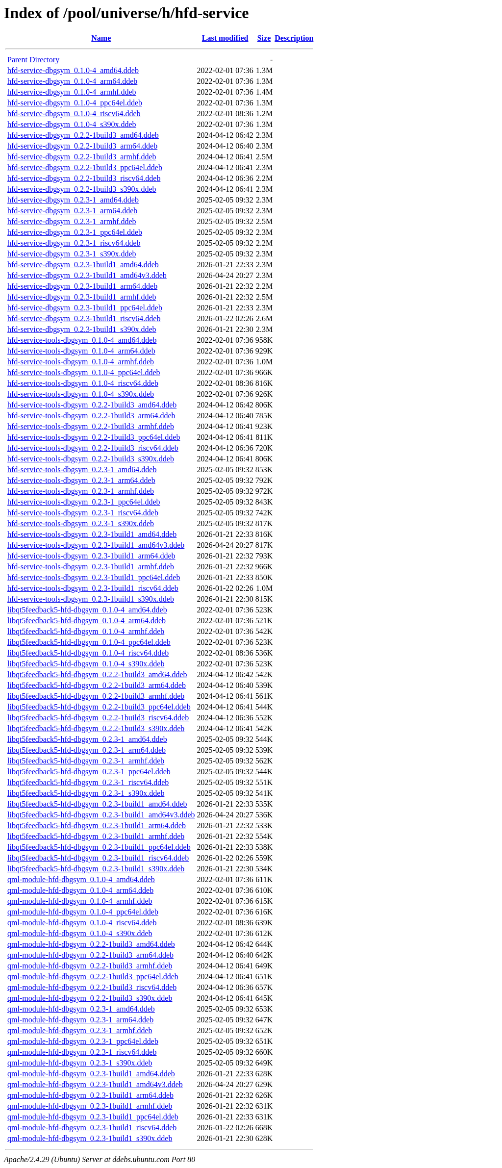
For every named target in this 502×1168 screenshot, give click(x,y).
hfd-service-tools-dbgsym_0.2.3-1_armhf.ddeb (80, 491)
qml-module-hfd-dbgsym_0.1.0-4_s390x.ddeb (79, 933)
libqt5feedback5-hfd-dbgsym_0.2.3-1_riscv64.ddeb (88, 782)
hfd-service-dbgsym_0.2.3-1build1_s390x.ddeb (81, 329)
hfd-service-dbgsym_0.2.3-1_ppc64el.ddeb (74, 232)
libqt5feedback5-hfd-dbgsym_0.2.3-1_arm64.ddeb (86, 750)
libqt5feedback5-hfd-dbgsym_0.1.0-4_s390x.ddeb (85, 664)
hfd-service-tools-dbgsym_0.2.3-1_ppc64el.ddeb (83, 502)
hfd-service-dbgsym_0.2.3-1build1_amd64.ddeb (83, 264)
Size (264, 38)
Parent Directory (33, 59)
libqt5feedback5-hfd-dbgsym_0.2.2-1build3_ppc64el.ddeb (99, 707)
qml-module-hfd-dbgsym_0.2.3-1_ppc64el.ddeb (82, 1041)
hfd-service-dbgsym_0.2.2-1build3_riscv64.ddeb (83, 178)
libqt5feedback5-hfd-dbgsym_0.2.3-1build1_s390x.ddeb (95, 868)
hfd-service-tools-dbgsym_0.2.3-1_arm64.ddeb (81, 480)
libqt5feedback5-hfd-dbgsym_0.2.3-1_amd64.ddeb (87, 739)
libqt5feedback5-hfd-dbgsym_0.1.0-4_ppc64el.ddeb (89, 642)
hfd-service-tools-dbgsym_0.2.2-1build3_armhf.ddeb (90, 426)
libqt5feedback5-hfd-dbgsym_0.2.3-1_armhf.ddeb (85, 761)
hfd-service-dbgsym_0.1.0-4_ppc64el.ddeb (74, 103)
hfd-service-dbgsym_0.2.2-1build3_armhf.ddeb (81, 156)
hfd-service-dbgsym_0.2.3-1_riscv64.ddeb (74, 243)
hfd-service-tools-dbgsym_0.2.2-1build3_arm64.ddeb (91, 415)
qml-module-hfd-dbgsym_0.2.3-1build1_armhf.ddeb (89, 1106)
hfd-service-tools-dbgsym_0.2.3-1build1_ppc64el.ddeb (93, 577)
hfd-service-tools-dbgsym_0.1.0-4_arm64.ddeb (81, 351)
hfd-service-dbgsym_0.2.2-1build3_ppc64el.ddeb (84, 167)
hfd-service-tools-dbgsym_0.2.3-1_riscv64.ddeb (82, 512)
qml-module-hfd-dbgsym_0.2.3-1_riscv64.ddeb (81, 1052)
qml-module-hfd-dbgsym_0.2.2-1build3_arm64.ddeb (90, 955)
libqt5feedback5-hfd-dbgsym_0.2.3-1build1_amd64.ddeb (97, 804)
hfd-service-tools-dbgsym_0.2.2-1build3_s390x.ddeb (90, 459)
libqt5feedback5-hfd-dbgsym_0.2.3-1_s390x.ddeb (85, 793)
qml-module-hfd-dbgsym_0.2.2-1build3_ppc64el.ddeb (92, 976)
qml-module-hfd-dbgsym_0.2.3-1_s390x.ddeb (79, 1063)
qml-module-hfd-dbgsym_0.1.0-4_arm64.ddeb (80, 890)
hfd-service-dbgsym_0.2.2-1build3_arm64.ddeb (82, 146)
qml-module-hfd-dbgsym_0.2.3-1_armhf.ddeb (79, 1030)
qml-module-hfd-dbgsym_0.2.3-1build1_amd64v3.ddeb (95, 1084)
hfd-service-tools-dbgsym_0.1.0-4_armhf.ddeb (80, 361)
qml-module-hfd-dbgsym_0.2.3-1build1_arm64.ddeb (90, 1095)
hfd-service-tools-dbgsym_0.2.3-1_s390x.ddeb (80, 523)
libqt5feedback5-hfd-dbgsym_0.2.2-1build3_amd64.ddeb (97, 674)
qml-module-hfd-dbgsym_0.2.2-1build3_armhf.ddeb (89, 966)
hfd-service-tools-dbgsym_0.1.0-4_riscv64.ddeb (82, 383)
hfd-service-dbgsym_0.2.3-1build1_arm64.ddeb (82, 286)
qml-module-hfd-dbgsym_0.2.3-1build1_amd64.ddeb (91, 1073)
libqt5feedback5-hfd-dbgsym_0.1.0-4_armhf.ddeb (85, 631)
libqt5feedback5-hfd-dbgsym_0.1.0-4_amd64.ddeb (87, 610)
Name (101, 38)
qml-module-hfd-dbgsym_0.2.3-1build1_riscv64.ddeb (91, 1127)
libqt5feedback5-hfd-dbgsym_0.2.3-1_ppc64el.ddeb (89, 771)
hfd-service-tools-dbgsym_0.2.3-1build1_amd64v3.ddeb (95, 545)
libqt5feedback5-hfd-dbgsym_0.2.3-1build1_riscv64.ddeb (98, 858)
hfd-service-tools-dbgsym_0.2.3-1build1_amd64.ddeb (91, 534)
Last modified (225, 38)
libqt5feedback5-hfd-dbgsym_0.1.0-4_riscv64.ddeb (88, 653)
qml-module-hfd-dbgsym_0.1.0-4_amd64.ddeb (81, 879)
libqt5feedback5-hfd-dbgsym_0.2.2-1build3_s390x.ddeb (95, 728)
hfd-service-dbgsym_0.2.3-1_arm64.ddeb (72, 210)
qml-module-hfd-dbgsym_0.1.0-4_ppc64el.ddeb (82, 912)
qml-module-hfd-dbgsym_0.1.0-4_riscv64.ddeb (81, 922)
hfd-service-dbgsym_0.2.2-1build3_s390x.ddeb (81, 189)
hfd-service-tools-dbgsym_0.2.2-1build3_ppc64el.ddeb (93, 437)
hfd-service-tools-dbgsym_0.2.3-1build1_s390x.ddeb (90, 599)
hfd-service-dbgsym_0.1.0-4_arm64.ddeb (72, 81)
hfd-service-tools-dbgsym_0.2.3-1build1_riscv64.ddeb (92, 588)
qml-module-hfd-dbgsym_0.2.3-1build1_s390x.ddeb (89, 1138)
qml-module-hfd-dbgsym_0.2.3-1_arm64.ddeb (80, 1020)
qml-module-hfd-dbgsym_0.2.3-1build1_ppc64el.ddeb (92, 1117)
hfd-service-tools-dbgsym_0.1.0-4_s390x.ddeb (80, 394)
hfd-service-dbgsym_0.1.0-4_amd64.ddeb (73, 70)
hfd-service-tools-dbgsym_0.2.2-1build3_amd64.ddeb (91, 405)
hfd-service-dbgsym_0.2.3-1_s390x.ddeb (71, 254)
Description (294, 38)
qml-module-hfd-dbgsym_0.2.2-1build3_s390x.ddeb (89, 998)
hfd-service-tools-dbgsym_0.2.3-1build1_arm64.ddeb (91, 556)
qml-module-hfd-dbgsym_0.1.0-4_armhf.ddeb (79, 901)
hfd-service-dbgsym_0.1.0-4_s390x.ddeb (71, 124)
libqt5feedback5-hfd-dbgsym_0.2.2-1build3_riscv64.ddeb (98, 717)
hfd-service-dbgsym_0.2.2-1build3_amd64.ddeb (83, 135)
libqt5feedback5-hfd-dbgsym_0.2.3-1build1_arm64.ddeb (96, 825)
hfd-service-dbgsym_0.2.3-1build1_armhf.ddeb (81, 297)
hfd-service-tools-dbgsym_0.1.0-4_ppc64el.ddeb (83, 372)
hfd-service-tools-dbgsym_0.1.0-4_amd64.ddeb (81, 340)
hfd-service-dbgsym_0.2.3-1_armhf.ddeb (71, 221)
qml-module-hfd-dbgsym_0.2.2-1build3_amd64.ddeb (91, 944)
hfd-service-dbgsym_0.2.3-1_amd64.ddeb (73, 200)
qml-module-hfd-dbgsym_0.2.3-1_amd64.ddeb (81, 1009)
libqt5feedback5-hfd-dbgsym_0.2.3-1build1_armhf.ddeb (95, 836)
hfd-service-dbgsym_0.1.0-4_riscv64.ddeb (74, 113)
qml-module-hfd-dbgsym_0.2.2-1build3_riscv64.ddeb (91, 987)
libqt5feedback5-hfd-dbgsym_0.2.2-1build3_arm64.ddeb (96, 685)
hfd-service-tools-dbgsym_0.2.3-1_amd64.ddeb (81, 469)
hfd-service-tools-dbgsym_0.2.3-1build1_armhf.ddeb (90, 566)
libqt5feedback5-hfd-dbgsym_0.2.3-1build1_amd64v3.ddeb (101, 815)
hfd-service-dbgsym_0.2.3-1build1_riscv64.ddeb (83, 318)
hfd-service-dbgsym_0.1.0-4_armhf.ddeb (71, 92)
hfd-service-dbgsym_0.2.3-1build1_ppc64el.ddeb (84, 308)
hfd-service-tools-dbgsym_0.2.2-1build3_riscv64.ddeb (92, 448)
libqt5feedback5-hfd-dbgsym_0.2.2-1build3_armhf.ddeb (95, 696)
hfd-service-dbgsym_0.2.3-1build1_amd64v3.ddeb (87, 275)
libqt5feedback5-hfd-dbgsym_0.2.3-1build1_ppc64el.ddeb (99, 847)
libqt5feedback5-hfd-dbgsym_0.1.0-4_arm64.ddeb (86, 620)
